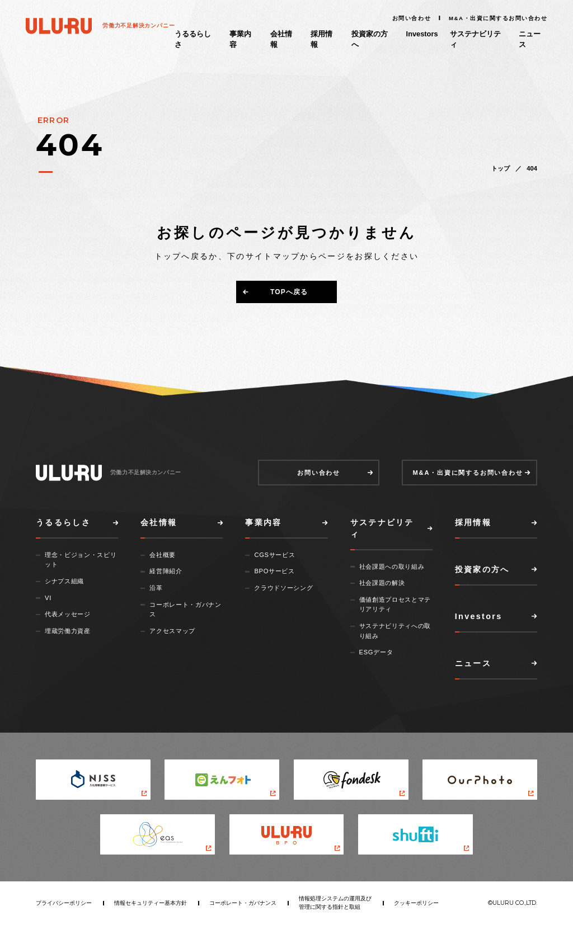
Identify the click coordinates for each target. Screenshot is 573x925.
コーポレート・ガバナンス (242, 903)
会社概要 (162, 554)
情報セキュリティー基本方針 (150, 903)
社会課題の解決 (382, 582)
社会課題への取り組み (392, 566)
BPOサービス (274, 571)
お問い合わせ (411, 18)
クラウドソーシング (283, 587)
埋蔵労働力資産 (68, 630)
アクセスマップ (172, 630)
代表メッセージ (68, 614)
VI (48, 597)
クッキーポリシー (416, 903)
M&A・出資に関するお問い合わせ (498, 18)
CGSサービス (274, 554)
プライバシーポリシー (64, 903)
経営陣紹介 (165, 571)
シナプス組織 (64, 581)
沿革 (155, 587)
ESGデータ (376, 652)
